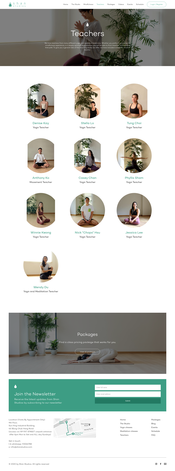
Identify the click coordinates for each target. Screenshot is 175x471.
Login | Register (156, 4)
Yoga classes (126, 427)
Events (130, 4)
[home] (17, 4)
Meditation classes (129, 431)
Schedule (140, 4)
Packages (111, 4)
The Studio (75, 4)
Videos (121, 4)
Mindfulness (88, 4)
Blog (153, 424)
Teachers (100, 4)
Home (65, 4)
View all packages (87, 352)
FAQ (153, 435)
